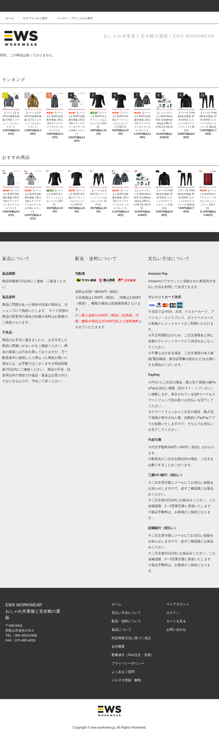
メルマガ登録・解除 (126, 680)
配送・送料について (126, 621)
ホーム (10, 18)
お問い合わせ (176, 629)
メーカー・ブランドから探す (72, 18)
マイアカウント (177, 604)
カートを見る (176, 621)
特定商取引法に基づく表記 (131, 638)
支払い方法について (126, 613)
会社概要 (118, 646)
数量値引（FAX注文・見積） (133, 655)
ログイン (172, 613)
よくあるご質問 (123, 672)
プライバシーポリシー (128, 663)
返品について (121, 629)
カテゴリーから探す (32, 18)
